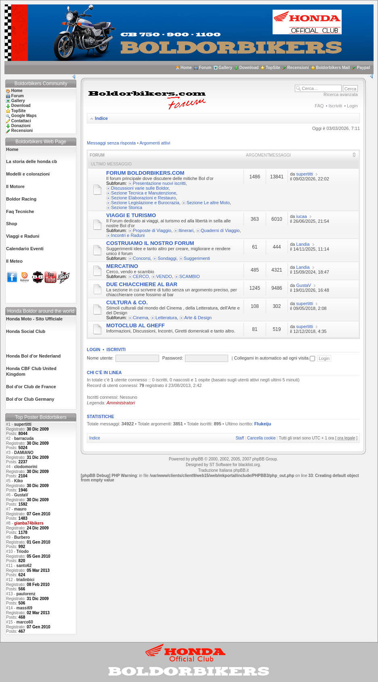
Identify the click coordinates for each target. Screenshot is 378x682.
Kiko (18, 481)
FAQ (319, 105)
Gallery (225, 67)
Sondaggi (167, 258)
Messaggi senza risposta (111, 142)
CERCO (141, 276)
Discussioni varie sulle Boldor (139, 188)
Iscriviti (335, 105)
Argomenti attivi (155, 142)
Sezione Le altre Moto (208, 202)
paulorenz (26, 594)
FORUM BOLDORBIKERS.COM (145, 173)
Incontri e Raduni (128, 235)
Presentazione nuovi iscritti (159, 183)
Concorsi (141, 258)
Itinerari (185, 230)
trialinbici (25, 579)
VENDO (164, 276)
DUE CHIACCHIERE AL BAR (141, 284)
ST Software (220, 464)
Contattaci (21, 121)
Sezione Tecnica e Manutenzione (143, 192)
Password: (172, 358)
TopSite (273, 67)
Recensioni (298, 67)
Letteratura (166, 317)
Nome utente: (100, 358)
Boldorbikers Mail (333, 67)
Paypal (363, 67)
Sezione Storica (126, 207)
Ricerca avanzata (340, 94)
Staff (239, 438)
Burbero (22, 537)
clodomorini (25, 466)
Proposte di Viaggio (152, 230)
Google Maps (24, 115)
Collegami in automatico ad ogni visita (274, 358)
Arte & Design (198, 317)
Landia (303, 244)
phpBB (197, 459)
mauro (20, 509)
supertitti (23, 424)
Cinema (140, 317)
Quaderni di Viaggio (220, 230)
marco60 (25, 622)
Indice (101, 118)
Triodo (23, 551)
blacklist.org (249, 464)
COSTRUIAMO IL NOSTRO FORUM (150, 243)
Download (249, 67)
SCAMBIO (189, 276)
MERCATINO (122, 266)
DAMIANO (24, 452)
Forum (205, 67)
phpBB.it (241, 470)
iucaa (301, 216)
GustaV (21, 495)
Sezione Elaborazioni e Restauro (143, 197)
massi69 (24, 608)
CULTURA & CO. (127, 302)
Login (352, 105)
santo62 (24, 565)
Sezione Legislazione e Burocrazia (145, 202)
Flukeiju (262, 423)
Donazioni (21, 125)
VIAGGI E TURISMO (131, 215)
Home (186, 67)
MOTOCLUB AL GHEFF (135, 325)
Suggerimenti (197, 258)
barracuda (24, 438)
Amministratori (121, 402)
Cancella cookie (261, 438)
